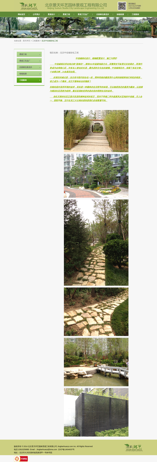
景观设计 (51, 14)
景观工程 (66, 14)
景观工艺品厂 (83, 14)
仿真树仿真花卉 (102, 14)
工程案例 (135, 14)
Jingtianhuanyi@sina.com (46, 449)
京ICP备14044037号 (66, 449)
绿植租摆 (120, 14)
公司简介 (36, 14)
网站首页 (21, 14)
